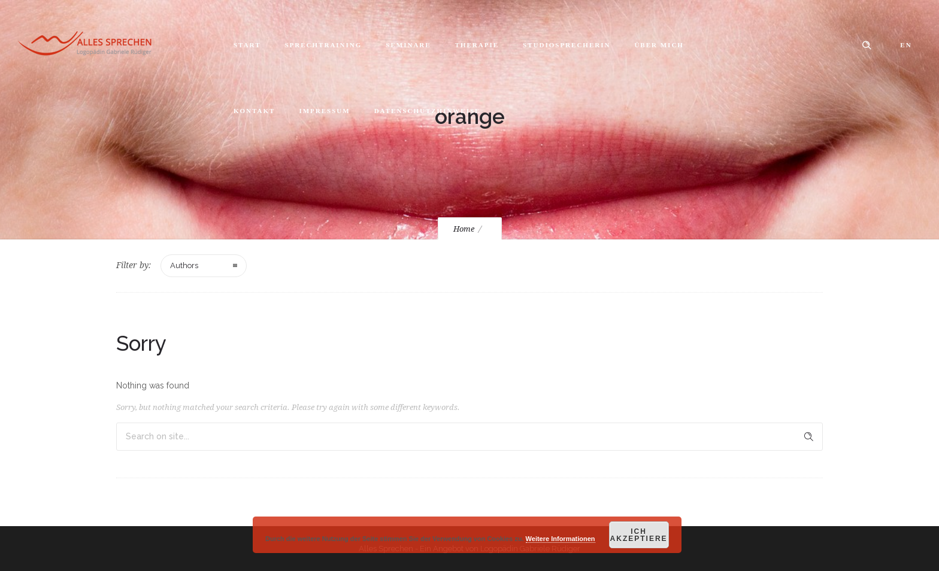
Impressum (324, 110)
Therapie (477, 44)
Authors (184, 265)
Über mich (658, 44)
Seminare (408, 44)
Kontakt (254, 110)
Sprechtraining (323, 44)
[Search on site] (469, 437)
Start (247, 44)
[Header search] (866, 45)
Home (463, 228)
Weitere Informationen (560, 538)
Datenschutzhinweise (427, 110)
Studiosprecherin (566, 44)
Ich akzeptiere (639, 535)
